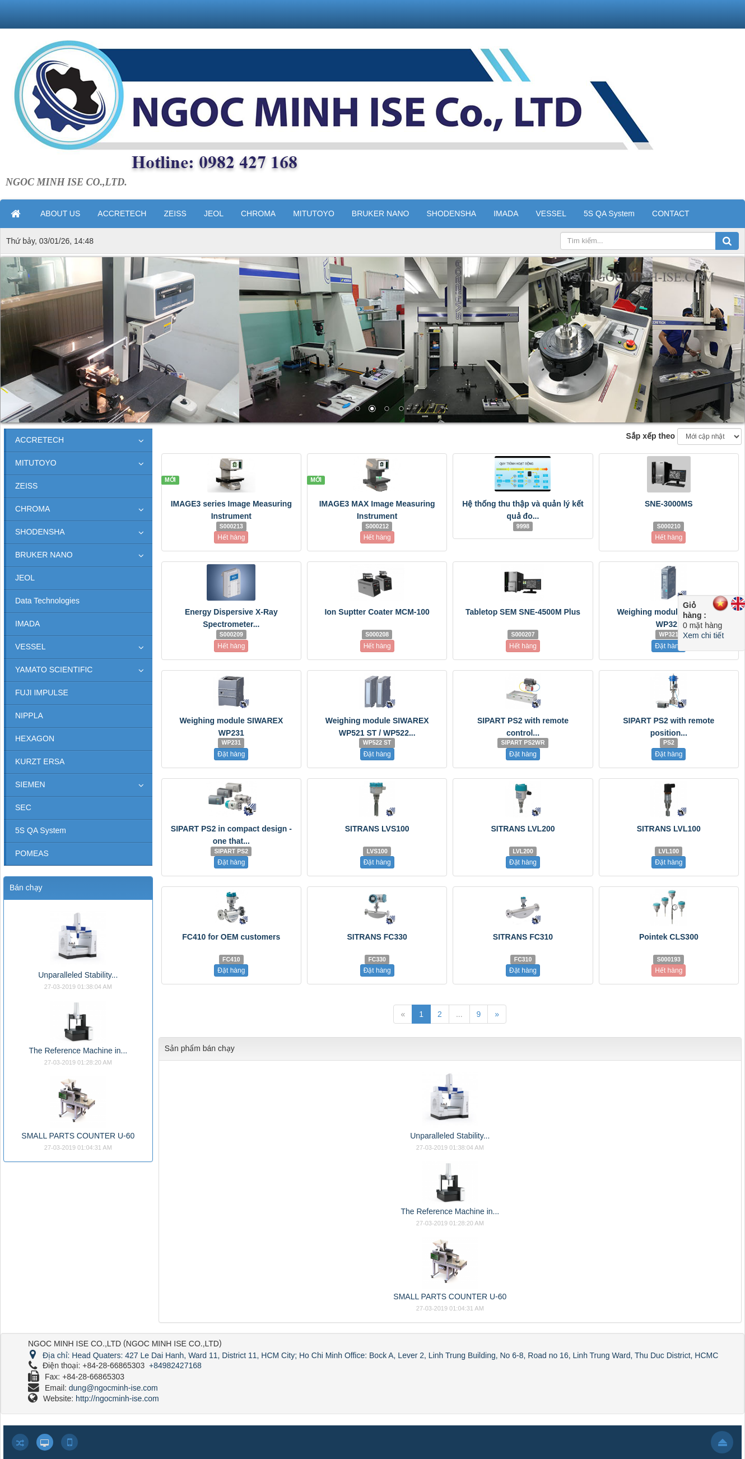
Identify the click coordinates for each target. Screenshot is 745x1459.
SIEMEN (30, 784)
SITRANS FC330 (377, 936)
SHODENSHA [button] (451, 213)
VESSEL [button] (551, 213)
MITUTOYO (36, 462)
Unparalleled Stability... (450, 1135)
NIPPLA (29, 715)
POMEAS (32, 853)
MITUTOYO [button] (313, 213)
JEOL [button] (214, 213)
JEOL (25, 577)
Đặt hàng (668, 646)
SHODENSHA (40, 531)
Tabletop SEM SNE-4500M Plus (522, 611)
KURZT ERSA (39, 761)
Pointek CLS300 (669, 936)
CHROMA (32, 508)
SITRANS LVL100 (669, 828)
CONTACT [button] (671, 213)
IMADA (27, 623)
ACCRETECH (39, 439)
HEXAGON (34, 738)
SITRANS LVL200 (523, 828)
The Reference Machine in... (450, 1211)
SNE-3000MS (669, 503)
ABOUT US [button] (60, 213)
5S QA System (40, 830)
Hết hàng (231, 537)
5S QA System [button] (609, 213)
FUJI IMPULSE (41, 692)
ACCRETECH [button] (121, 213)
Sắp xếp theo (651, 435)
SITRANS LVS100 (377, 828)
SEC (23, 807)
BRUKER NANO (44, 554)
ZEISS (26, 485)
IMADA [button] (505, 213)
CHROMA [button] (258, 213)
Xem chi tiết (703, 635)
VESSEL (30, 646)
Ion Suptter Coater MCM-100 (376, 611)
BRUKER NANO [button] (380, 213)
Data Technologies (47, 600)
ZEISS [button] (175, 213)
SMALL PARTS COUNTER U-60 (449, 1296)
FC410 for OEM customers (231, 936)
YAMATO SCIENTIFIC (53, 669)
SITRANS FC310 (523, 936)
